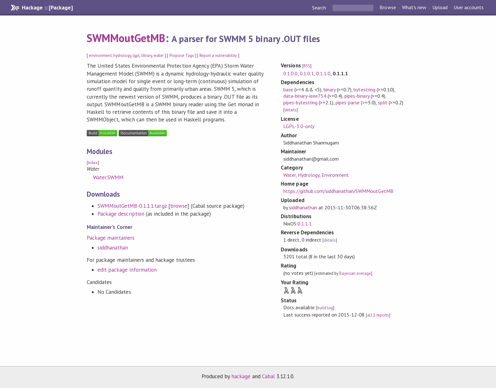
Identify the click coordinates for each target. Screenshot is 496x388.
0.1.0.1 (307, 73)
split (382, 102)
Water (289, 175)
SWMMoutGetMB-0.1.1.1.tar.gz (132, 205)
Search (319, 7)
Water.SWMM (108, 177)
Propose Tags (181, 55)
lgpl (136, 55)
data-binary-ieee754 (304, 96)
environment (100, 55)
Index (93, 162)
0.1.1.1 (305, 223)
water (159, 55)
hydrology (122, 55)
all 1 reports (378, 315)
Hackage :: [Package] (47, 7)
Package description (120, 213)
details (291, 110)
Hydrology (308, 175)
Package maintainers (110, 237)
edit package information (127, 269)
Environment (335, 175)
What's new (414, 7)
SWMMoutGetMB (126, 38)
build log (325, 308)
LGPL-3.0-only (298, 126)
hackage (240, 376)
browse (178, 205)
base (288, 89)
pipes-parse (348, 102)
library (146, 55)
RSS (307, 66)
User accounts (469, 7)
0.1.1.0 (323, 73)
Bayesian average (355, 273)
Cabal (268, 376)
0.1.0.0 (290, 73)
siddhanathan (112, 247)
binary (329, 89)
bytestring (364, 89)
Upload (440, 7)
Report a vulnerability (218, 55)
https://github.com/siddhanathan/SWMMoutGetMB (338, 191)
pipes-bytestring (300, 102)
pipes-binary (356, 96)
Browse (388, 7)
